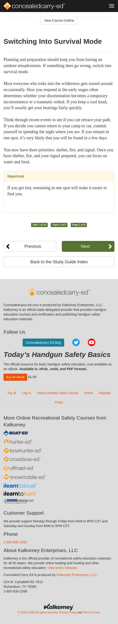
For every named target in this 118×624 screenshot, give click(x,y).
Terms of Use (91, 612)
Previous (33, 246)
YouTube (91, 342)
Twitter (76, 342)
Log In (26, 393)
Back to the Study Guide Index (59, 262)
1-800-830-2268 (15, 542)
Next (85, 246)
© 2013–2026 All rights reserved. (38, 612)
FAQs (59, 402)
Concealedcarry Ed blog (43, 342)
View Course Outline (59, 20)
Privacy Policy (68, 612)
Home (88, 393)
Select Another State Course (58, 393)
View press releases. (63, 568)
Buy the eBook (15, 377)
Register (104, 393)
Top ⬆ (11, 393)
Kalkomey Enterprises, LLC (77, 575)
